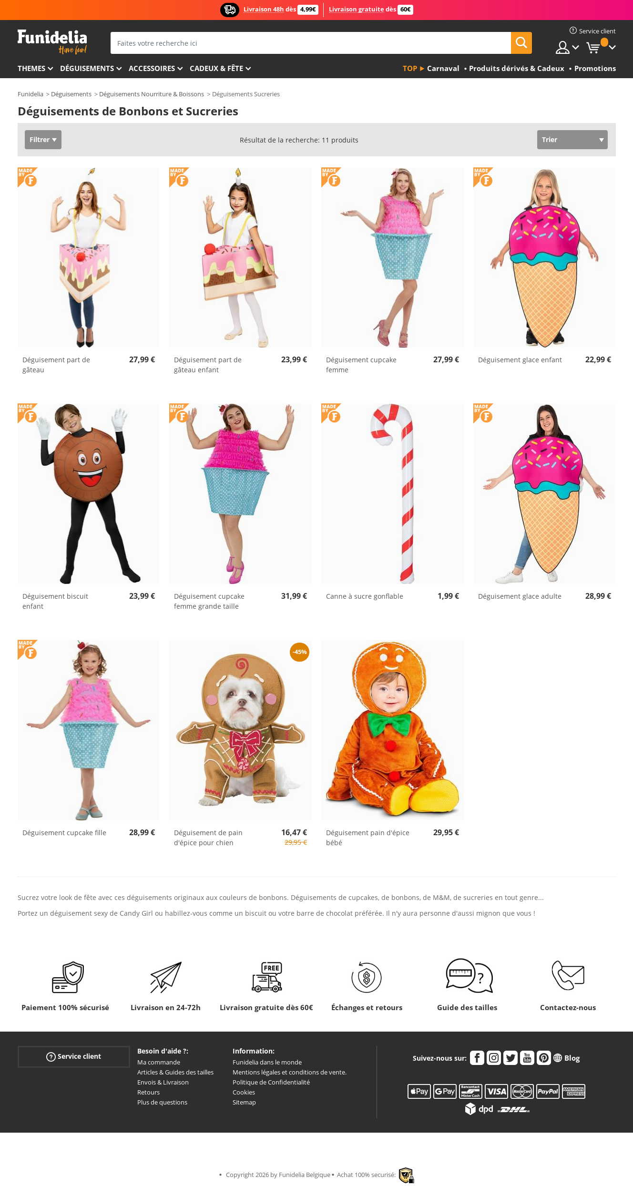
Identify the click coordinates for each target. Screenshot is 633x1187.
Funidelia (30, 94)
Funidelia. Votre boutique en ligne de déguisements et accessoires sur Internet (52, 42)
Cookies (244, 1092)
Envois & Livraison (163, 1082)
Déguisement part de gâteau (56, 364)
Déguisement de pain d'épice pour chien (208, 837)
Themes (31, 68)
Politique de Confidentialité (271, 1082)
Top (410, 68)
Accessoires (152, 68)
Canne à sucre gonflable (364, 596)
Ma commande (158, 1062)
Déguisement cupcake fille (64, 832)
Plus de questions (162, 1102)
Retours (148, 1092)
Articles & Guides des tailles (175, 1072)
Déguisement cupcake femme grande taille (209, 601)
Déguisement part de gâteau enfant (208, 364)
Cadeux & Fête (216, 68)
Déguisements (87, 68)
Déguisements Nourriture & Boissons (151, 94)
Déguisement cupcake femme (361, 364)
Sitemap (244, 1102)
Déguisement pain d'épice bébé (367, 837)
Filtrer (40, 139)
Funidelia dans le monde (267, 1062)
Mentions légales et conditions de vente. (290, 1072)
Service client (73, 1057)
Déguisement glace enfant (520, 359)
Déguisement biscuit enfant (55, 601)
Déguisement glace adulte (520, 596)
